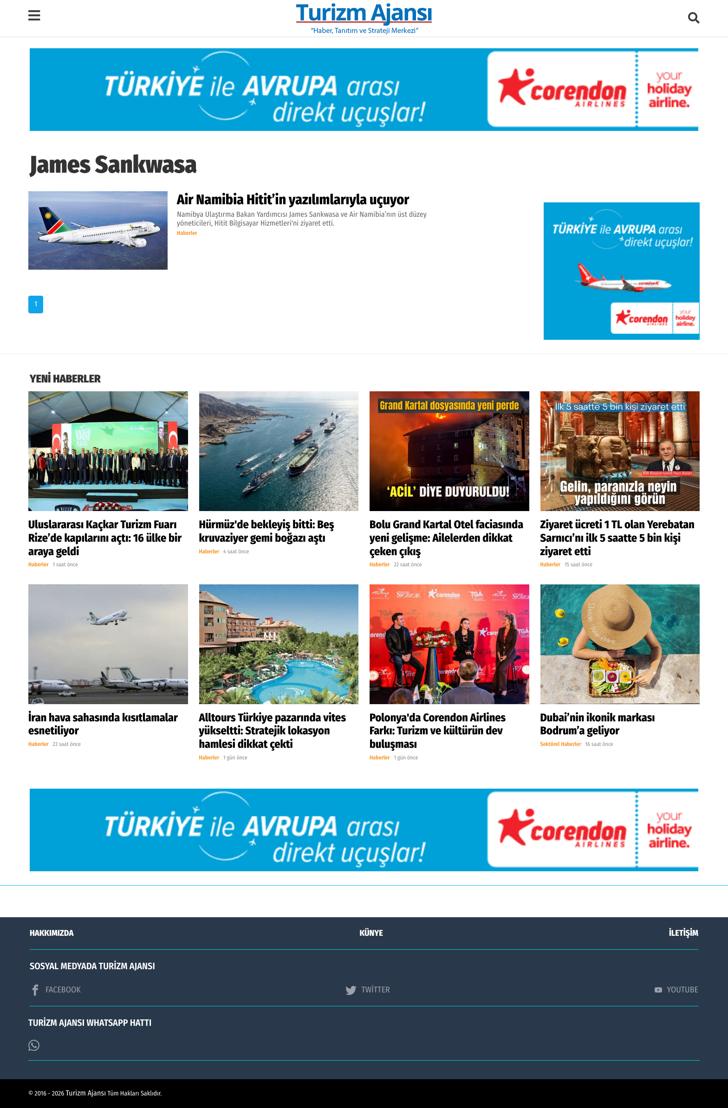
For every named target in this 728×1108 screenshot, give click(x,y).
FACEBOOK (55, 990)
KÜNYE (371, 933)
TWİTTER (367, 990)
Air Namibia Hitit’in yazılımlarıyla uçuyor (293, 199)
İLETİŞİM (683, 933)
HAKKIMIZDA (51, 933)
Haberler (187, 233)
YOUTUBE (676, 990)
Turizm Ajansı (86, 1093)
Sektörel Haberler (560, 744)
